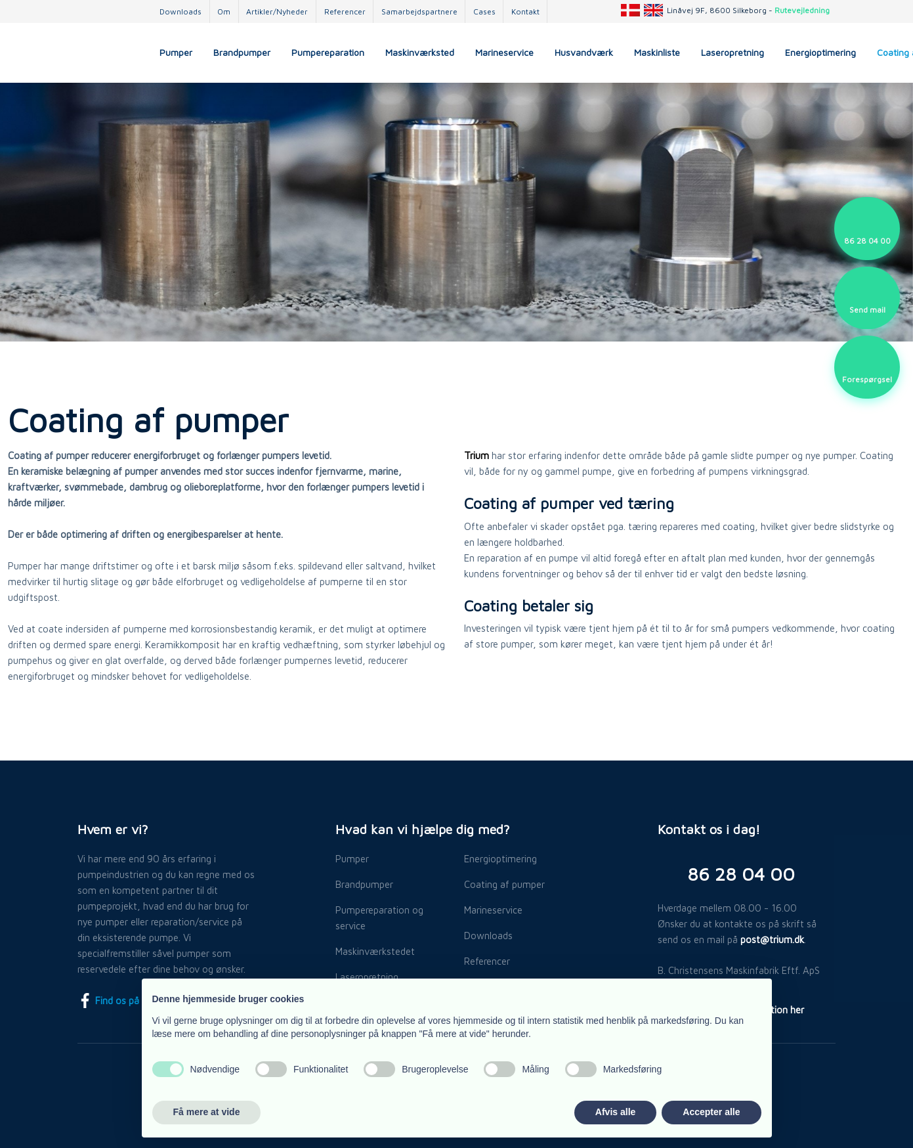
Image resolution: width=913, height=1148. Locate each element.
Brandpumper (241, 52)
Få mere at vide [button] (206, 1112)
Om (223, 11)
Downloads (180, 11)
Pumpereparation (327, 52)
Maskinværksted (419, 52)
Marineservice (504, 52)
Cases (484, 11)
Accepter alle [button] (711, 1112)
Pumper (175, 52)
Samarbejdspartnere (419, 11)
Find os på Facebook (130, 1000)
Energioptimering (820, 52)
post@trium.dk (772, 939)
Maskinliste (657, 52)
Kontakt (525, 11)
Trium (476, 455)
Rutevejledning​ (802, 10)
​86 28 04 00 (741, 874)
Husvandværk (584, 52)
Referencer (345, 11)
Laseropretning (732, 52)
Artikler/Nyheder (277, 11)
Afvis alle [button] (615, 1112)
